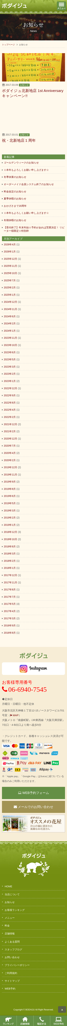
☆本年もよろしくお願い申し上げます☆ (26, 169)
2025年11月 (10, 265)
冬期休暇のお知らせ (15, 220)
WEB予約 (10, 988)
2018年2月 (10, 560)
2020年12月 (10, 438)
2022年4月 (10, 409)
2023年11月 (10, 337)
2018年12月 (10, 532)
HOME (8, 886)
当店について (12, 894)
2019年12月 (10, 467)
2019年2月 (10, 517)
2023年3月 (10, 366)
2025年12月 (10, 258)
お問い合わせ (12, 957)
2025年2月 (10, 287)
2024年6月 (10, 316)
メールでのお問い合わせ (33, 807)
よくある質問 (12, 941)
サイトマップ (12, 980)
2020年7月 (10, 445)
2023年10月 (10, 345)
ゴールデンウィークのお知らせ (21, 162)
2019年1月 (10, 524)
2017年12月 (10, 575)
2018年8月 (10, 546)
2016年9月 (10, 625)
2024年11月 (10, 309)
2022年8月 (10, 402)
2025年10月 (10, 273)
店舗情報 (10, 933)
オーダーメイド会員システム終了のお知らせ (29, 184)
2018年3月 (10, 553)
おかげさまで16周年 (15, 205)
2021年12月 (10, 424)
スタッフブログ (13, 949)
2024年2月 (10, 323)
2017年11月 (10, 582)
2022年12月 (10, 388)
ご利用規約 (11, 973)
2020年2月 (10, 460)
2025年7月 (10, 280)
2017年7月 (10, 596)
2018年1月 (10, 567)
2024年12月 (10, 301)
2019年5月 (10, 503)
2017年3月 (10, 618)
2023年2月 (10, 373)
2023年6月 (10, 352)
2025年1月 (10, 294)
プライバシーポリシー (17, 965)
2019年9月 (10, 481)
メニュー (10, 917)
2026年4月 (10, 244)
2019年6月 (10, 496)
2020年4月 (10, 453)
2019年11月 (10, 474)
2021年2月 (10, 431)
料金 (7, 925)
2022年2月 (10, 417)
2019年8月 (10, 488)
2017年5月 (10, 603)
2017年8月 (10, 589)
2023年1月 (10, 381)
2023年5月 (10, 359)
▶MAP (14, 715)
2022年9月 (10, 395)
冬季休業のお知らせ (15, 177)
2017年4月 (10, 611)
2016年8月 (10, 632)
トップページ (8, 44)
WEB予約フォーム (33, 793)
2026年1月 (10, 251)
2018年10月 (10, 539)
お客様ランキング (15, 910)
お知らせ (24, 85)
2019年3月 (10, 510)
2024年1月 (10, 330)
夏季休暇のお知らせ (15, 198)
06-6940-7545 (24, 689)
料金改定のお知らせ (15, 191)
